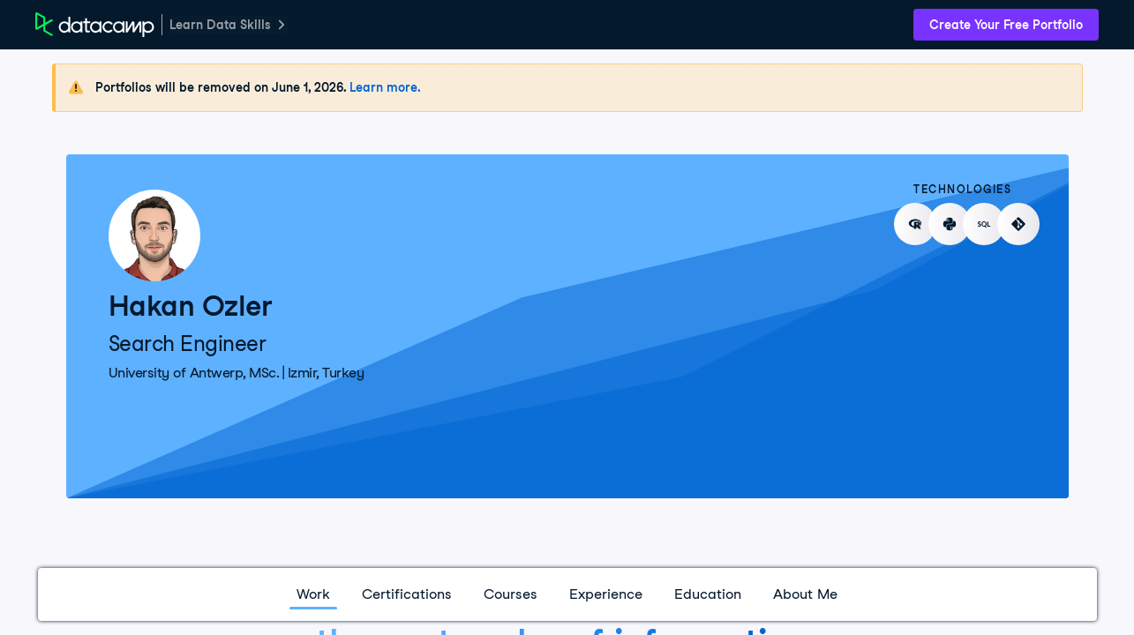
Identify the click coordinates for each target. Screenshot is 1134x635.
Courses (510, 594)
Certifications (407, 594)
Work (313, 594)
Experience (605, 594)
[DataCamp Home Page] (94, 24)
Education (707, 594)
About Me (805, 594)
